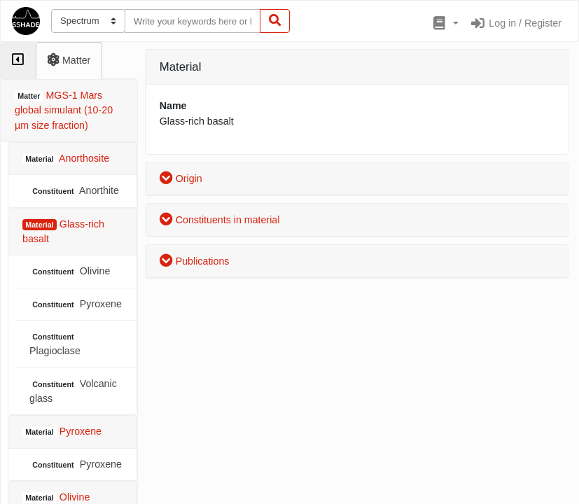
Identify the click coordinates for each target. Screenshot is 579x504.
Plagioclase (55, 343)
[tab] (18, 60)
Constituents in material (220, 219)
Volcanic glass (73, 391)
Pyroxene (75, 304)
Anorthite (74, 191)
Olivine (69, 271)
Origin (181, 178)
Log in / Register (515, 23)
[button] (444, 23)
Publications (195, 261)
